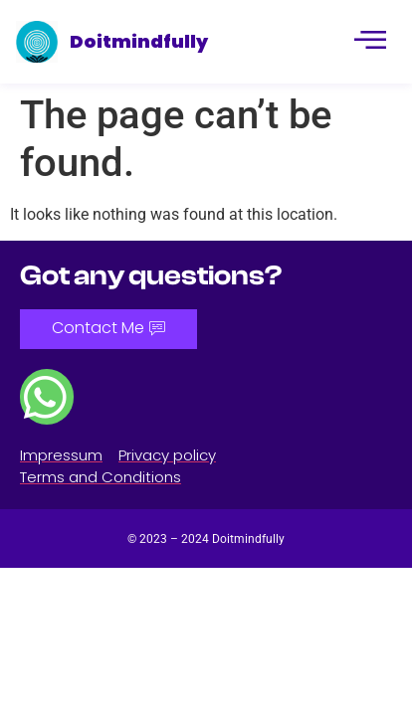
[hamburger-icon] (368, 42)
